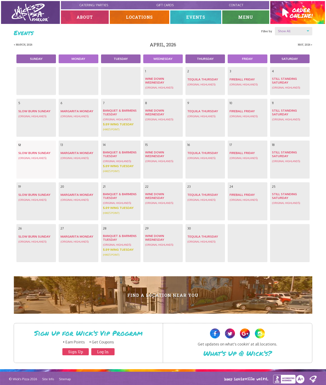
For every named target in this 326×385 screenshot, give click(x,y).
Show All (284, 31)
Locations (139, 17)
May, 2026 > (305, 44)
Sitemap (65, 379)
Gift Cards (165, 5)
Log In (103, 351)
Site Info (48, 379)
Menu (245, 17)
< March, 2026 (23, 44)
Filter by (266, 31)
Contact (236, 5)
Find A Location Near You (163, 295)
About (85, 17)
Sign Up (75, 351)
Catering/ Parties (93, 5)
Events (195, 17)
